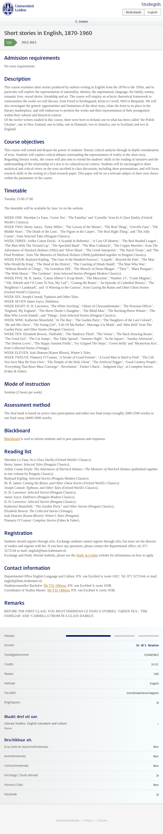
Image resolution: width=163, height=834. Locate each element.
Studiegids (151, 4)
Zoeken (83, 22)
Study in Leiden (87, 555)
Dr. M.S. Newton (147, 645)
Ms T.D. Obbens (55, 585)
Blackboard (12, 439)
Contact (102, 821)
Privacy (88, 821)
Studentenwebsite (67, 821)
